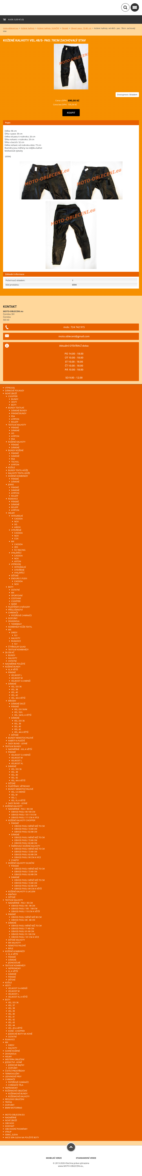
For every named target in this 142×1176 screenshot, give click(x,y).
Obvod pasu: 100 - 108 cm (24, 908)
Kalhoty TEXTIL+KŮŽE (19, 473)
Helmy (11, 513)
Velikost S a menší (20, 680)
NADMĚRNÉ (10, 1117)
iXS (12, 433)
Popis (7, 122)
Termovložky (12, 1073)
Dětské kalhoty (16, 939)
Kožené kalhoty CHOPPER (21, 820)
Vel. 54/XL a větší (22, 715)
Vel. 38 (14, 689)
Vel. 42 (14, 695)
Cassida (18, 518)
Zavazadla (13, 621)
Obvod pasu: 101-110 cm (23, 814)
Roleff (14, 421)
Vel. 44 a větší (18, 698)
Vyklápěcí (16, 552)
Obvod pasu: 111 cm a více (25, 817)
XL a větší (13, 669)
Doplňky (12, 618)
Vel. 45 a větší (15, 1028)
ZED (16, 547)
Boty (13, 404)
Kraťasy (12, 894)
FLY (15, 635)
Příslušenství (15, 609)
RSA (13, 416)
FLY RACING (19, 550)
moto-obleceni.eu (10, 28)
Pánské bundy (18, 413)
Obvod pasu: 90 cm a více (27, 857)
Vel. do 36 (16, 686)
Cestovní (16, 598)
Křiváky (12, 700)
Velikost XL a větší (18, 996)
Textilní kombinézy (18, 649)
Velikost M (17, 678)
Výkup (8, 1131)
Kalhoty (15, 638)
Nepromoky (14, 968)
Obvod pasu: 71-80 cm (22, 928)
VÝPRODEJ (10, 387)
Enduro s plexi (19, 578)
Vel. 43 (11, 1022)
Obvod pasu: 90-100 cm (23, 811)
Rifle (10, 948)
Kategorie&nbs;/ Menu (135, 7)
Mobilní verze (54, 1158)
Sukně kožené (12, 1050)
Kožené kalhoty (27, 28)
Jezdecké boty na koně (20, 1033)
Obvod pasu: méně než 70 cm (29, 826)
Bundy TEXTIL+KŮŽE (18, 470)
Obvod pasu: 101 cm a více (25, 937)
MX (12, 541)
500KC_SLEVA (11, 1134)
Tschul (15, 461)
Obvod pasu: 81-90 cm (22, 931)
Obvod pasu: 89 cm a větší (28, 888)
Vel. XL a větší (18, 800)
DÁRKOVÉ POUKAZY (14, 390)
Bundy (14, 399)
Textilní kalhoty (17, 424)
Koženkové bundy (18, 1093)
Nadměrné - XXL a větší (20, 749)
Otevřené (16, 530)
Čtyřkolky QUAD (17, 646)
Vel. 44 (11, 1025)
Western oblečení (14, 1059)
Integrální (17, 515)
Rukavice (13, 498)
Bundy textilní (16, 407)
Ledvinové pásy (13, 1076)
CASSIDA (18, 532)
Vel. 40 (14, 692)
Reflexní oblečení (14, 1099)
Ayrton (15, 419)
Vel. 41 (11, 1016)
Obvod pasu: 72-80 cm (81, 28)
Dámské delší (18, 703)
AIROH (17, 527)
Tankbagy (16, 624)
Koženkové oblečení (16, 1090)
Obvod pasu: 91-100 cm (23, 934)
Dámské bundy (19, 410)
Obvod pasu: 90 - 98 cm (23, 905)
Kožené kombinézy (18, 476)
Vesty (14, 402)
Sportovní (17, 595)
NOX (16, 521)
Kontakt (9, 1126)
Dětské (14, 575)
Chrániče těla (15, 1085)
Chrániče (13, 612)
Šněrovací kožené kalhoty (25, 846)
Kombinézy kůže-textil (20, 626)
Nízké (14, 604)
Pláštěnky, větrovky (19, 786)
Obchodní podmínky (16, 1129)
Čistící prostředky (15, 1070)
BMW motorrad (13, 1107)
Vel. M (14, 794)
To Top (71, 1147)
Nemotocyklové (17, 945)
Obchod (9, 1123)
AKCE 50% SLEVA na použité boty (22, 1137)
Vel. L (14, 797)
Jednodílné (14, 962)
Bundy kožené (15, 450)
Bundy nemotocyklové (20, 737)
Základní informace (14, 274)
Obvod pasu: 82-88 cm (25, 831)
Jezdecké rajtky (16, 1065)
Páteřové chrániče (21, 615)
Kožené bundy (12, 666)
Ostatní (15, 589)
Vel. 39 (11, 1011)
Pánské (65, 28)
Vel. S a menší (18, 791)
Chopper (12, 396)
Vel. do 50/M (20, 709)
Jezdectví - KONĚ (13, 1062)
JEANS (11, 484)
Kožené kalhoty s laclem (21, 891)
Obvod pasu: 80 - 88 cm (23, 920)
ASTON (17, 561)
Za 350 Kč (9, 652)
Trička (8, 1102)
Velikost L (16, 675)
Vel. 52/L (18, 712)
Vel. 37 (11, 1005)
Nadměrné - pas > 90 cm (20, 809)
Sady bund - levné (17, 743)
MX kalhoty (14, 942)
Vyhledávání (125, 7)
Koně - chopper (16, 1031)
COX (16, 538)
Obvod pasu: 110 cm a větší (25, 911)
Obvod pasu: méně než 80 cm (26, 917)
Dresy (14, 632)
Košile (11, 467)
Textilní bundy (13, 746)
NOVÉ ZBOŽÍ (11, 393)
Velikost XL (17, 763)
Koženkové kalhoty (18, 1096)
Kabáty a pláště (16, 740)
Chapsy (15, 860)
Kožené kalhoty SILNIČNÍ (48, 28)
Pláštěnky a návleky (19, 606)
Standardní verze (86, 1158)
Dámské (15, 430)
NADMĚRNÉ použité (15, 663)
